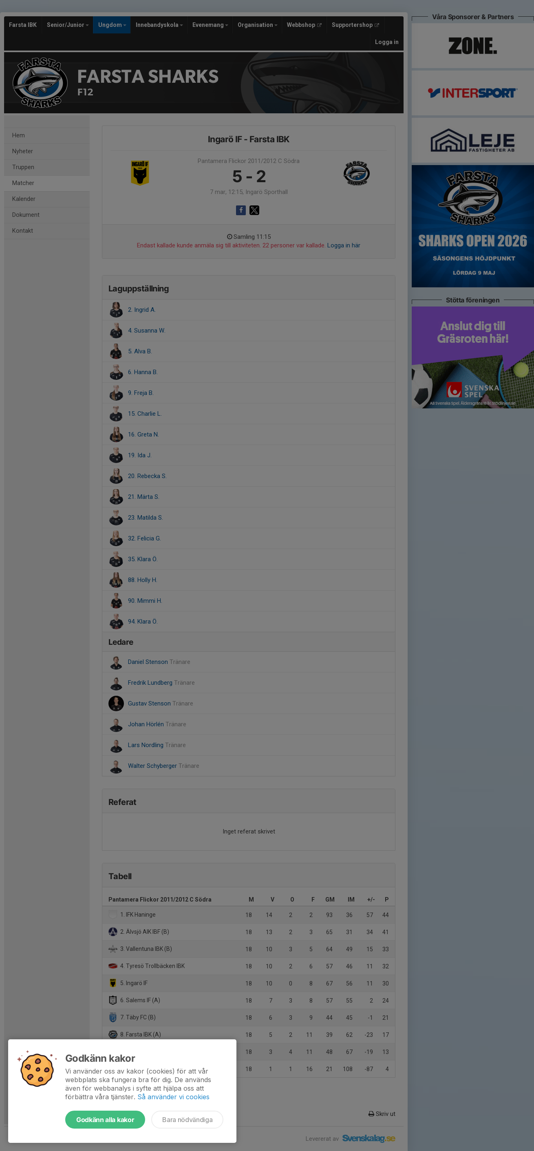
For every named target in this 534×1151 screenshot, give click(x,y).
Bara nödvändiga (187, 1120)
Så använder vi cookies (173, 1097)
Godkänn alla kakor (105, 1120)
